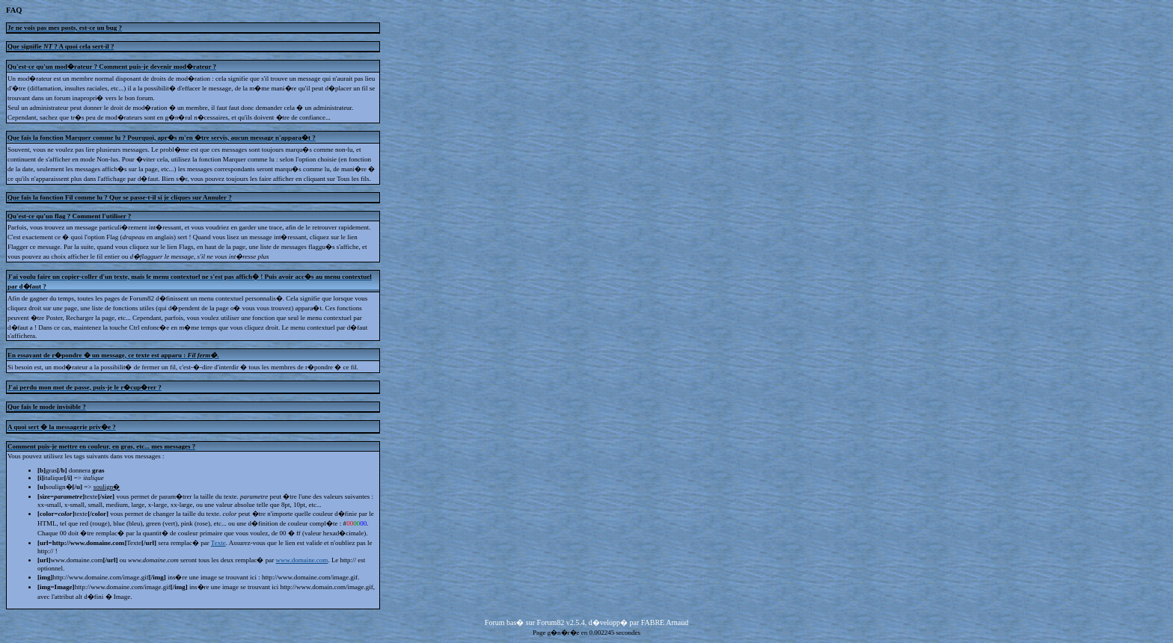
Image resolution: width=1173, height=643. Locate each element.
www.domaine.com (301, 560)
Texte (218, 543)
